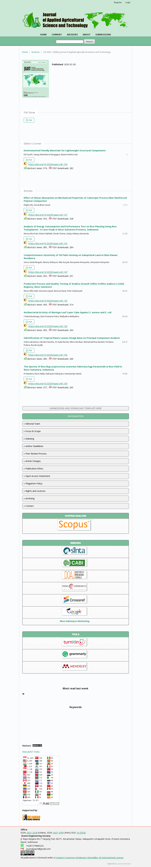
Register (118, 2)
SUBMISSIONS (103, 34)
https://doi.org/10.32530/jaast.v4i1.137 (47, 214)
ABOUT (86, 34)
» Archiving (29, 498)
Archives (36, 52)
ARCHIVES (72, 34)
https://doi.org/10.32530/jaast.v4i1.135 (47, 300)
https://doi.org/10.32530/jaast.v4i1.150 (47, 383)
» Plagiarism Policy (33, 483)
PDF (30, 120)
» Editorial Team (32, 423)
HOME (43, 34)
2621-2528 (32, 832)
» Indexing (29, 438)
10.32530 (81, 832)
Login (128, 2)
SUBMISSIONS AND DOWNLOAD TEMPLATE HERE (75, 408)
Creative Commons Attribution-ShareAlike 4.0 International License (89, 857)
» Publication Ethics (33, 468)
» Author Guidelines (33, 446)
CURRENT (57, 34)
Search (89, 41)
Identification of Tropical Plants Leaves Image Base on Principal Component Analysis (72, 337)
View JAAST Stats (31, 751)
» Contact (29, 505)
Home (25, 52)
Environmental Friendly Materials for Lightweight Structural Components (65, 150)
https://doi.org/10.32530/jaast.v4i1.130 (47, 326)
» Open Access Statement (37, 476)
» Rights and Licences (34, 490)
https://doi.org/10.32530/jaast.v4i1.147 (47, 272)
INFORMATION (75, 416)
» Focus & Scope (32, 431)
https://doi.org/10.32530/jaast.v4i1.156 (47, 354)
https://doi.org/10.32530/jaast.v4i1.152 (47, 243)
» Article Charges (32, 461)
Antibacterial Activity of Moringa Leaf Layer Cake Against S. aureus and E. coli (67, 312)
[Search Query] (69, 41)
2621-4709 (58, 832)
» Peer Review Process (35, 453)
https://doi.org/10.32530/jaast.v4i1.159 (47, 164)
